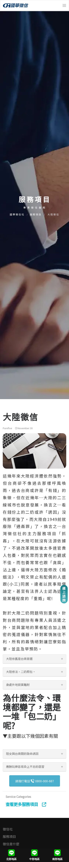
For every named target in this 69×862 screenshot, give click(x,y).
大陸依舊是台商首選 (19, 658)
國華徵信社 (17, 214)
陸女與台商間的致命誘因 (22, 753)
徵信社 (8, 829)
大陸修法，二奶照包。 (21, 671)
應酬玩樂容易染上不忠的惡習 (25, 766)
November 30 (24, 428)
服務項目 (36, 214)
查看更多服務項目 (26, 804)
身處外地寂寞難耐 (18, 684)
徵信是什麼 (11, 843)
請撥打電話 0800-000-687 (34, 781)
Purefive (7, 428)
